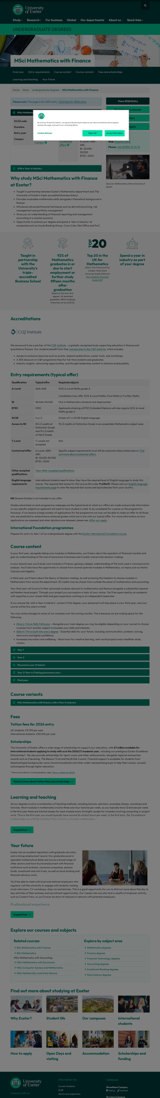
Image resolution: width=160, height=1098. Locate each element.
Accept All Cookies (115, 133)
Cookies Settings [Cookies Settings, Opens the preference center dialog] (44, 133)
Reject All (93, 133)
